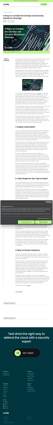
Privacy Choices (6, 418)
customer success (31, 391)
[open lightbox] (32, 85)
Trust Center (29, 418)
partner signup (30, 375)
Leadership (5, 387)
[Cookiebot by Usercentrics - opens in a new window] (46, 202)
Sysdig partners (30, 373)
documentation (30, 389)
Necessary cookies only (26, 222)
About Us (5, 385)
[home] (6, 4)
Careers (5, 389)
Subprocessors (29, 416)
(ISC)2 (39, 93)
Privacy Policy (17, 213)
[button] (49, 4)
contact (4, 392)
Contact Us (5, 420)
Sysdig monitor (6, 375)
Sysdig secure (6, 373)
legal (4, 394)
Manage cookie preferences (43, 218)
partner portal (30, 380)
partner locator (30, 376)
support (29, 385)
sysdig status (30, 387)
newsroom (5, 391)
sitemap (5, 396)
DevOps (28, 285)
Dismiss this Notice (43, 222)
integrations (30, 378)
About (25, 213)
